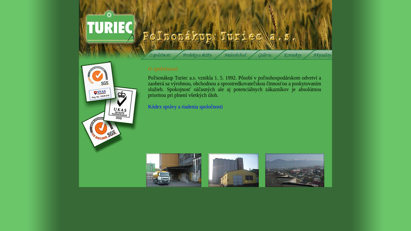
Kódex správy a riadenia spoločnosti (185, 106)
